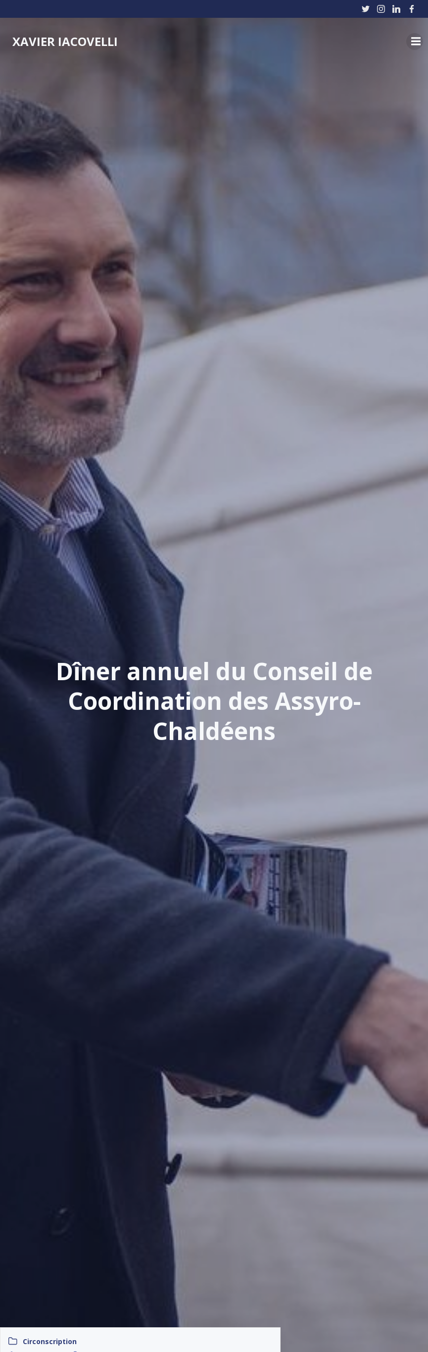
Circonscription (50, 1341)
